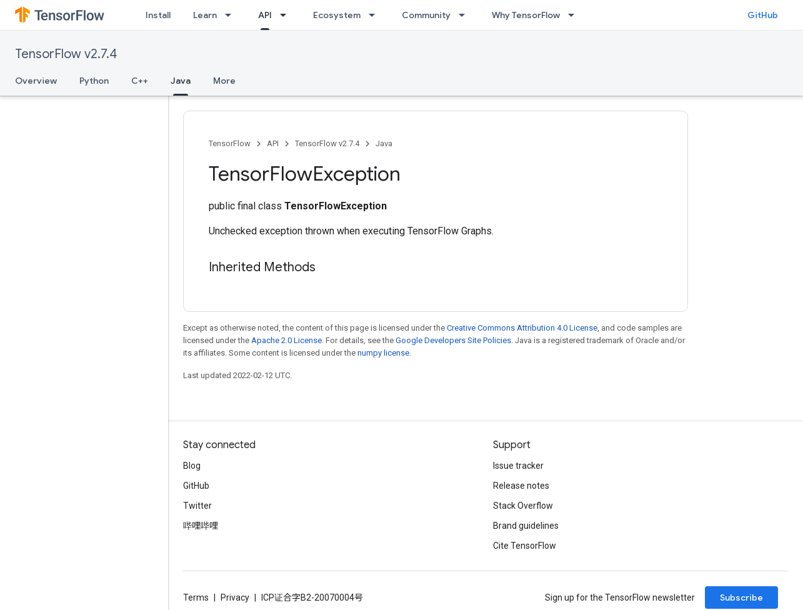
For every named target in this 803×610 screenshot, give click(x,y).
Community (426, 15)
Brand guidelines (526, 526)
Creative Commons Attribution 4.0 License (522, 327)
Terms (196, 597)
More (224, 80)
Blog (192, 466)
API (273, 143)
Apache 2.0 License (286, 340)
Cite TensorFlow (524, 546)
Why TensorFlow (526, 15)
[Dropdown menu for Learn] (232, 15)
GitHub (762, 15)
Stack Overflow (523, 506)
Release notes (521, 486)
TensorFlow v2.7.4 (66, 54)
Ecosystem (337, 15)
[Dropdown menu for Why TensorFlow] (575, 15)
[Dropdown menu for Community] (466, 15)
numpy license (383, 353)
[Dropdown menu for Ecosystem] (376, 15)
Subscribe (741, 597)
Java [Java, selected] (181, 80)
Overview (36, 80)
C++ (139, 80)
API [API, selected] (265, 15)
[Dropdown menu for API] (287, 15)
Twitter (197, 506)
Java (384, 143)
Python (94, 80)
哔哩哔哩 (200, 526)
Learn (205, 15)
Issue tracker (518, 466)
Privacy (235, 597)
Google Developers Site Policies (453, 340)
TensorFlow (230, 143)
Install (158, 15)
